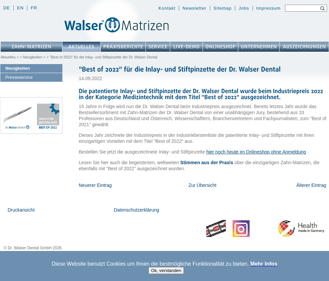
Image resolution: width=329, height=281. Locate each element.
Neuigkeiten (32, 57)
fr (34, 7)
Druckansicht (21, 210)
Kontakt (167, 8)
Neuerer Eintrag (95, 185)
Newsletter (194, 8)
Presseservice (19, 77)
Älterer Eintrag (311, 185)
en (20, 7)
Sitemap (223, 8)
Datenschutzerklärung (136, 210)
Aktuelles (8, 57)
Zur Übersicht (203, 185)
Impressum (268, 8)
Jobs (244, 8)
